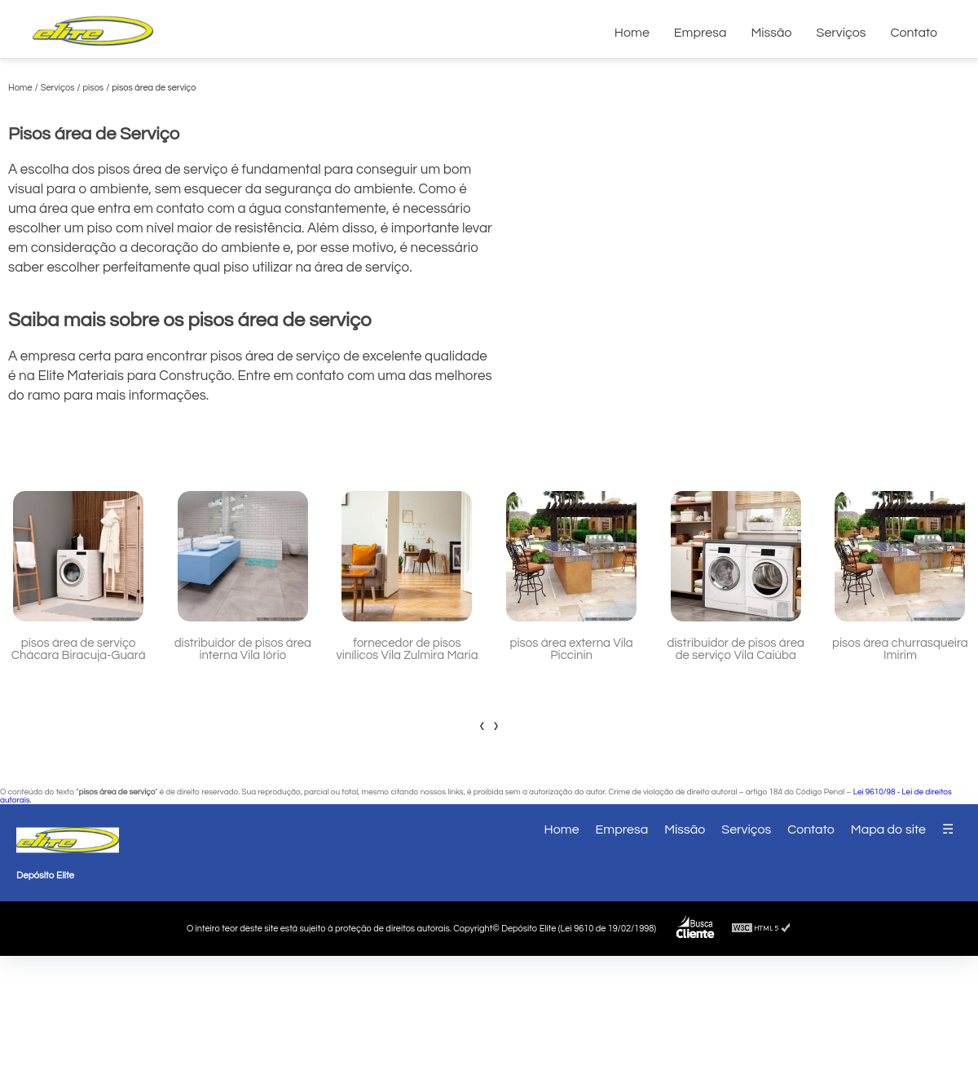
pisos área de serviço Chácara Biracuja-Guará (78, 649)
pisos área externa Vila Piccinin (571, 649)
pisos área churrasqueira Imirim (900, 649)
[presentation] (482, 725)
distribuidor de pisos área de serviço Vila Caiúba (735, 649)
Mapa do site (888, 829)
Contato (913, 32)
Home (632, 32)
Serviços (841, 32)
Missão (771, 32)
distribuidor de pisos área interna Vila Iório (242, 649)
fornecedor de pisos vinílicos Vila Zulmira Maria (407, 649)
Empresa (700, 32)
